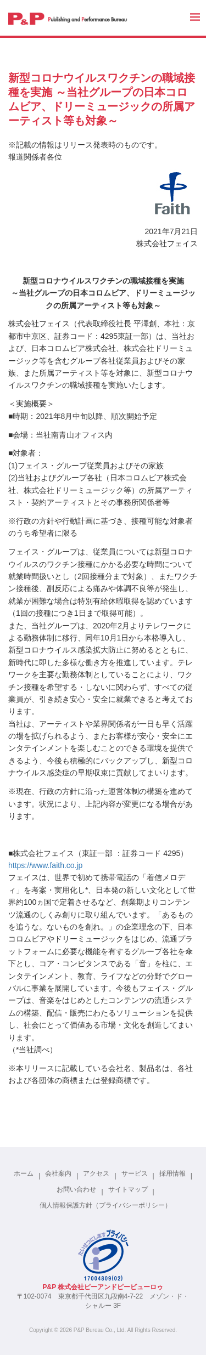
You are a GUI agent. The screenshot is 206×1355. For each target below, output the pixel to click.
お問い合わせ (76, 1189)
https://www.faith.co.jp (45, 865)
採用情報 (172, 1173)
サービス (134, 1173)
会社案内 (58, 1173)
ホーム (24, 1173)
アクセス (96, 1173)
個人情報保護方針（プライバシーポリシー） (105, 1205)
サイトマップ (128, 1189)
